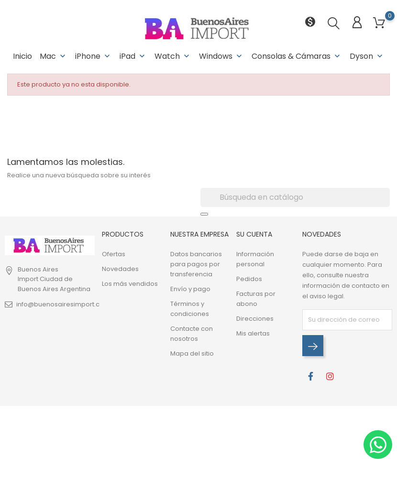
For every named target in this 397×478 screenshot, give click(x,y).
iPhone (93, 56)
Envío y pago (190, 288)
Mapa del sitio (192, 353)
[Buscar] (295, 197)
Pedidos (249, 278)
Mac (53, 56)
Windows (221, 56)
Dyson (367, 56)
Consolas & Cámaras (297, 56)
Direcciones (255, 318)
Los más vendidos (130, 283)
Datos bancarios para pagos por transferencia (196, 264)
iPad (133, 56)
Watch (172, 56)
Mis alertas (253, 333)
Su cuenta (254, 234)
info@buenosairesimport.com (63, 304)
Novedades (120, 268)
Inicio (22, 56)
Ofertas (113, 254)
